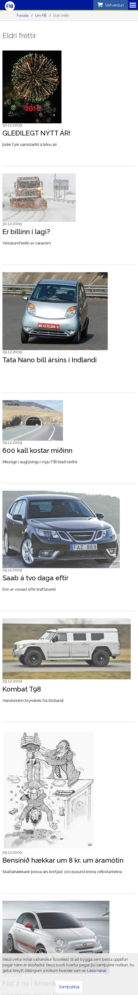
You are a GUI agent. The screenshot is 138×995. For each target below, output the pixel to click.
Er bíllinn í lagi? (26, 232)
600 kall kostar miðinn (37, 451)
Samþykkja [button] (69, 986)
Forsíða (22, 15)
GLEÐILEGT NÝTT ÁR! (36, 133)
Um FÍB (40, 15)
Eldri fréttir (61, 15)
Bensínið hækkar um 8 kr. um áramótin (62, 860)
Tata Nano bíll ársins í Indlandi (49, 360)
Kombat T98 (21, 689)
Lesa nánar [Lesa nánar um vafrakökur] (97, 970)
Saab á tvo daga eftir (35, 578)
